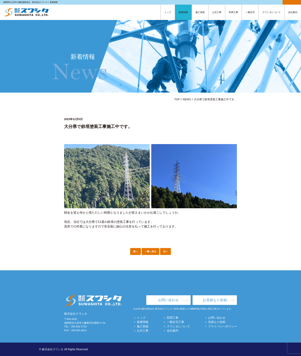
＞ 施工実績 (140, 326)
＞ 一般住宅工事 (173, 322)
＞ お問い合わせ (214, 317)
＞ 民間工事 (170, 317)
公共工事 (216, 12)
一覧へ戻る (150, 251)
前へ (135, 251)
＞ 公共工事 (140, 330)
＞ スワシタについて (176, 326)
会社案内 (292, 12)
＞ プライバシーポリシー (220, 326)
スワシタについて (271, 12)
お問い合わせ (168, 300)
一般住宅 (250, 12)
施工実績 (200, 12)
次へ (165, 251)
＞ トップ (139, 317)
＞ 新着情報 (140, 322)
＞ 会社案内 (170, 330)
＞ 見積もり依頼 (214, 322)
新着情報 (183, 12)
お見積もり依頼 (215, 300)
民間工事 (233, 12)
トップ (167, 12)
